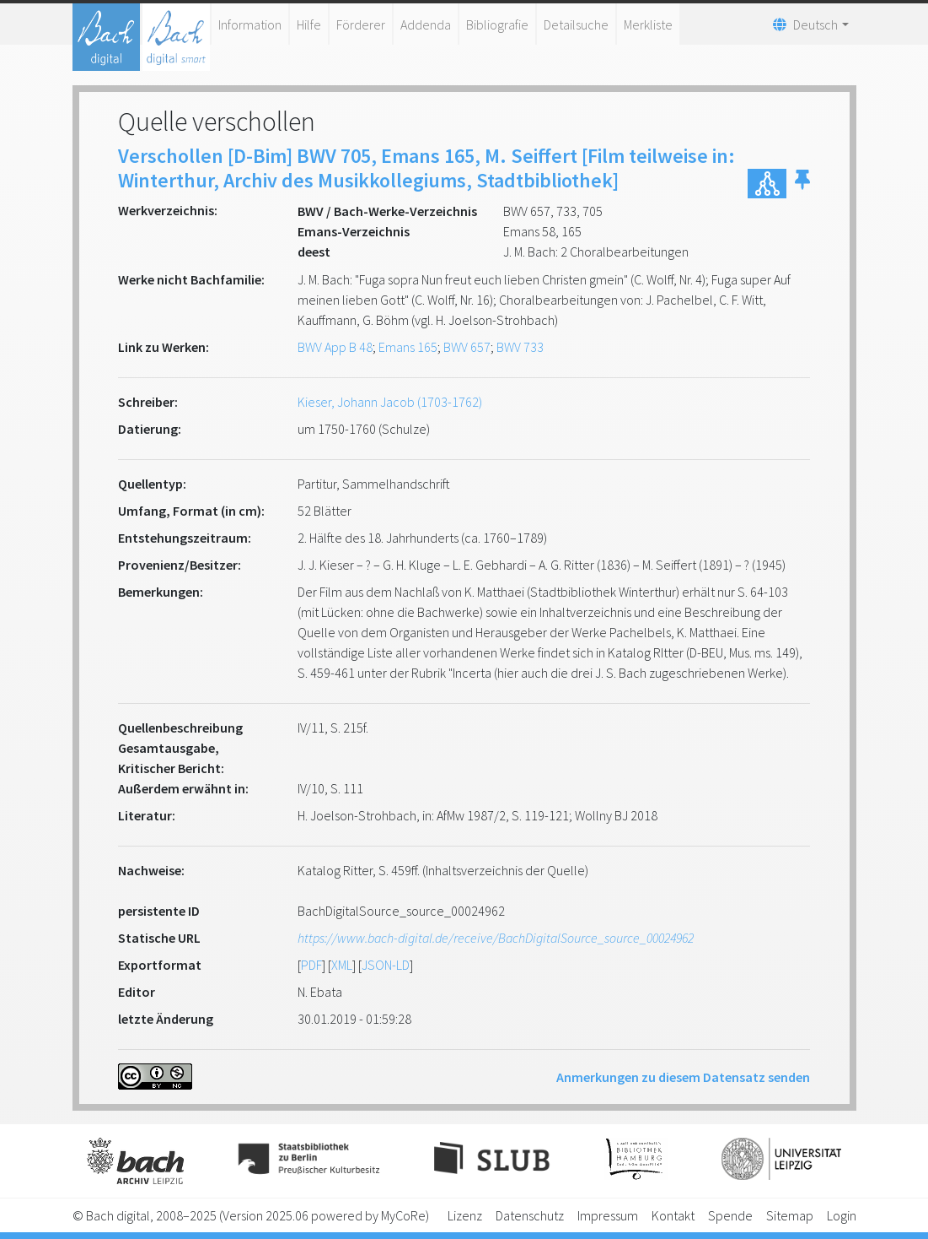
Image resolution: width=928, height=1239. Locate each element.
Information (250, 24)
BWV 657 (467, 346)
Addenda (425, 24)
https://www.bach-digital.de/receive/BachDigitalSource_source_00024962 (496, 937)
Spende (730, 1215)
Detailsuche (576, 24)
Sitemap (789, 1215)
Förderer (360, 24)
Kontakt (673, 1215)
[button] (802, 183)
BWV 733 (520, 346)
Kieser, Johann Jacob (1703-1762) (390, 401)
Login (841, 1215)
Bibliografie (497, 24)
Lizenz (465, 1215)
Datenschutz (530, 1215)
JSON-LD (386, 964)
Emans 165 (407, 346)
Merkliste (648, 24)
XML (341, 964)
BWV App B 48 (335, 346)
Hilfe (309, 24)
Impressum (607, 1215)
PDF (311, 964)
